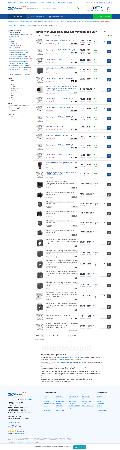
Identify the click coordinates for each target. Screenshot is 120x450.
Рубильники (12, 43)
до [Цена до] (21, 116)
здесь (78, 375)
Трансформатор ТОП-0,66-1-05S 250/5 (59, 154)
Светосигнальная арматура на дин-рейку (20, 69)
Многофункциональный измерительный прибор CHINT (60, 193)
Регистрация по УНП (106, 2)
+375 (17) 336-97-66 (19, 413)
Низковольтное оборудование (56, 21)
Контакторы (12, 41)
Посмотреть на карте (14, 422)
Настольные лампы (74, 405)
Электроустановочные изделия (90, 21)
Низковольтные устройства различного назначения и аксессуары (27, 61)
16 (68, 335)
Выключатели (60, 410)
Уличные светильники (88, 405)
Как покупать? (12, 2)
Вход (97, 2)
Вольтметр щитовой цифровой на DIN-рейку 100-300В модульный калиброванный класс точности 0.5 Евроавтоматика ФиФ (61, 88)
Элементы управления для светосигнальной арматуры (24, 74)
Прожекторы (24, 21)
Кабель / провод (73, 396)
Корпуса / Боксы (42, 21)
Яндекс (17, 433)
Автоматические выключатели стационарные (21, 52)
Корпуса (71, 408)
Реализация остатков (105, 21)
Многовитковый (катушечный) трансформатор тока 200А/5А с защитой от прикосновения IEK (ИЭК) (62, 252)
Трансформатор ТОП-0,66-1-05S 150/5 (59, 117)
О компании (33, 2)
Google (22, 433)
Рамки (58, 408)
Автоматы (46, 401)
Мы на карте (61, 2)
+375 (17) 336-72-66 (18, 407)
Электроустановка (61, 399)
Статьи (54, 2)
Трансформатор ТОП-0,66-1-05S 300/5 (59, 59)
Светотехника (60, 396)
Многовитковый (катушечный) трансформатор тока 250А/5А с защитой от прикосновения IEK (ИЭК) (62, 284)
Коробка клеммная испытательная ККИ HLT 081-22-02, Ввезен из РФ (61, 173)
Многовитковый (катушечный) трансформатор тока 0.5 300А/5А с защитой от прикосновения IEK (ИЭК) (62, 305)
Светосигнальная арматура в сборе (19, 67)
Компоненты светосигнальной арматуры (20, 72)
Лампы (18, 21)
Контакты (69, 2)
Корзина (108, 11)
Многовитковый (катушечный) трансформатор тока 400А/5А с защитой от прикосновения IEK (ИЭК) (62, 262)
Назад (37, 335)
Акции (36, 17)
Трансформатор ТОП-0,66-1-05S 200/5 (59, 78)
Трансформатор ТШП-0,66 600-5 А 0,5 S (60, 98)
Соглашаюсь (79, 447)
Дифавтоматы (12, 36)
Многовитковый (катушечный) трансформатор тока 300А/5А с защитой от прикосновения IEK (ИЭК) (62, 273)
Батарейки (59, 403)
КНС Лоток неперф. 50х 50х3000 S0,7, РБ (60, 41)
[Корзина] (108, 8)
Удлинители (47, 410)
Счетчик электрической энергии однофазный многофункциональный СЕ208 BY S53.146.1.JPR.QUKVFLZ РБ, (62, 325)
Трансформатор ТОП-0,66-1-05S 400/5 (59, 107)
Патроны (84, 403)
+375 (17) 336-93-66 (18, 410)
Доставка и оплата (23, 2)
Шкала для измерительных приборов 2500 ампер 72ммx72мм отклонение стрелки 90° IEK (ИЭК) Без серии (61, 294)
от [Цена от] (9, 116)
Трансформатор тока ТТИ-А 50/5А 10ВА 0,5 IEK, (61, 69)
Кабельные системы (74, 399)
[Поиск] (78, 8)
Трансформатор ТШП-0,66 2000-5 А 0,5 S (60, 50)
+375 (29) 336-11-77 (15, 403)
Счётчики (46, 399)
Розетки (46, 408)
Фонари (46, 405)
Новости (48, 2)
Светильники (12, 21)
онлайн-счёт (99, 6)
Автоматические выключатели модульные (20, 34)
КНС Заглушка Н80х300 (54, 126)
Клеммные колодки (14, 45)
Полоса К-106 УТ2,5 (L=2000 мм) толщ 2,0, (61, 135)
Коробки (84, 408)
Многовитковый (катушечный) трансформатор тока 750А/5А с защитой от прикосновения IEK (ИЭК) (62, 241)
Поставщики (100, 403)
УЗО (10, 39)
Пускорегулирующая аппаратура (18, 50)
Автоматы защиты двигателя (17, 54)
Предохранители (13, 47)
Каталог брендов (56, 17)
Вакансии (41, 2)
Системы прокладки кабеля (73, 21)
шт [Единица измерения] (105, 42)
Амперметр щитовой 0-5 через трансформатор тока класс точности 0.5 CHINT (60, 183)
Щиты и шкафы (86, 396)
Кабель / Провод (32, 21)
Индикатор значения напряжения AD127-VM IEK (61, 163)
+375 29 (95, 8)
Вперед (73, 335)
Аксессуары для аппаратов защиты (18, 56)
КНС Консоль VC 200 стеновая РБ (58, 315)
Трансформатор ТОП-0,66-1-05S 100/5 (59, 145)
